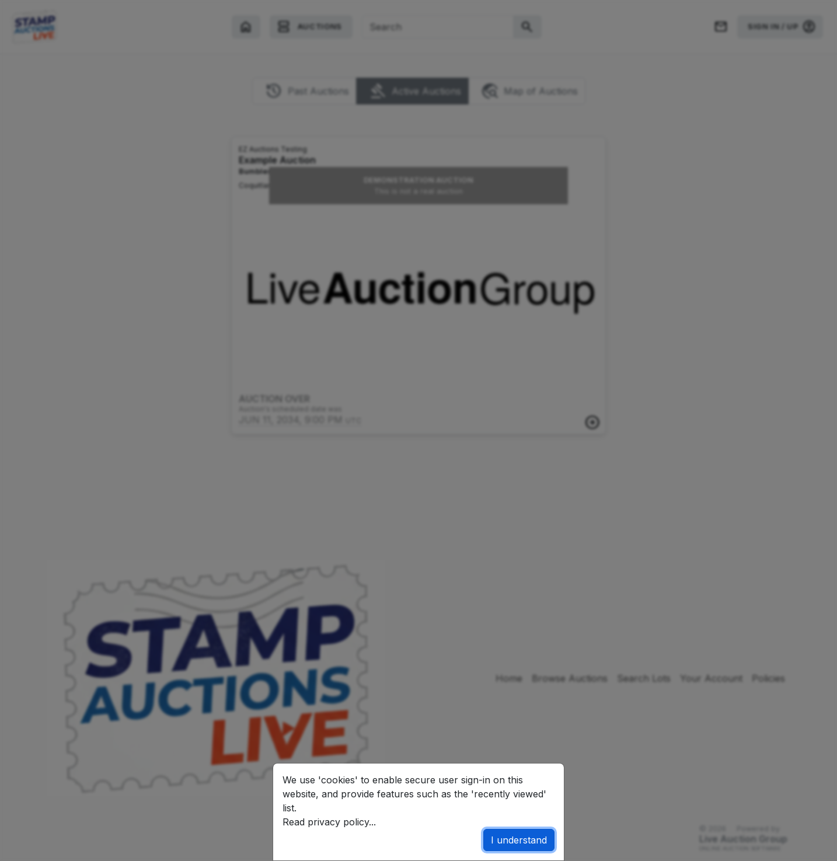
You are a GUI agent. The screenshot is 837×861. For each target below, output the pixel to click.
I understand (519, 840)
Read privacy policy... (329, 822)
